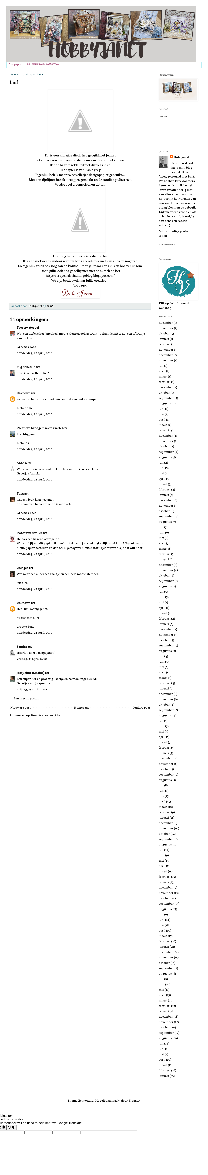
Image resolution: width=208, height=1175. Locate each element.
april (162, 371)
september (166, 398)
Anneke (22, 463)
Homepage (81, 708)
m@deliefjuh (26, 367)
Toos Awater (25, 328)
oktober (164, 333)
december (166, 323)
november (166, 328)
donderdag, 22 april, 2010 (34, 353)
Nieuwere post (20, 708)
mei (161, 414)
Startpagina (14, 64)
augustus (165, 403)
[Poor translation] (12, 1127)
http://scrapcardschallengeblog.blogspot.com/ (80, 275)
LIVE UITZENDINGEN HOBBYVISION (42, 64)
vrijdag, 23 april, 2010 (32, 659)
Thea (20, 494)
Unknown (23, 393)
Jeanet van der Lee (29, 533)
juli (161, 366)
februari (165, 344)
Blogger (134, 1101)
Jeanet (111, 155)
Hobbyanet (181, 157)
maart (163, 376)
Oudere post (141, 708)
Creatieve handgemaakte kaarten (40, 428)
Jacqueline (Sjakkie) (30, 673)
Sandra (22, 647)
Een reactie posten (26, 698)
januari (164, 339)
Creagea (22, 568)
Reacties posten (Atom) (47, 715)
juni (161, 409)
